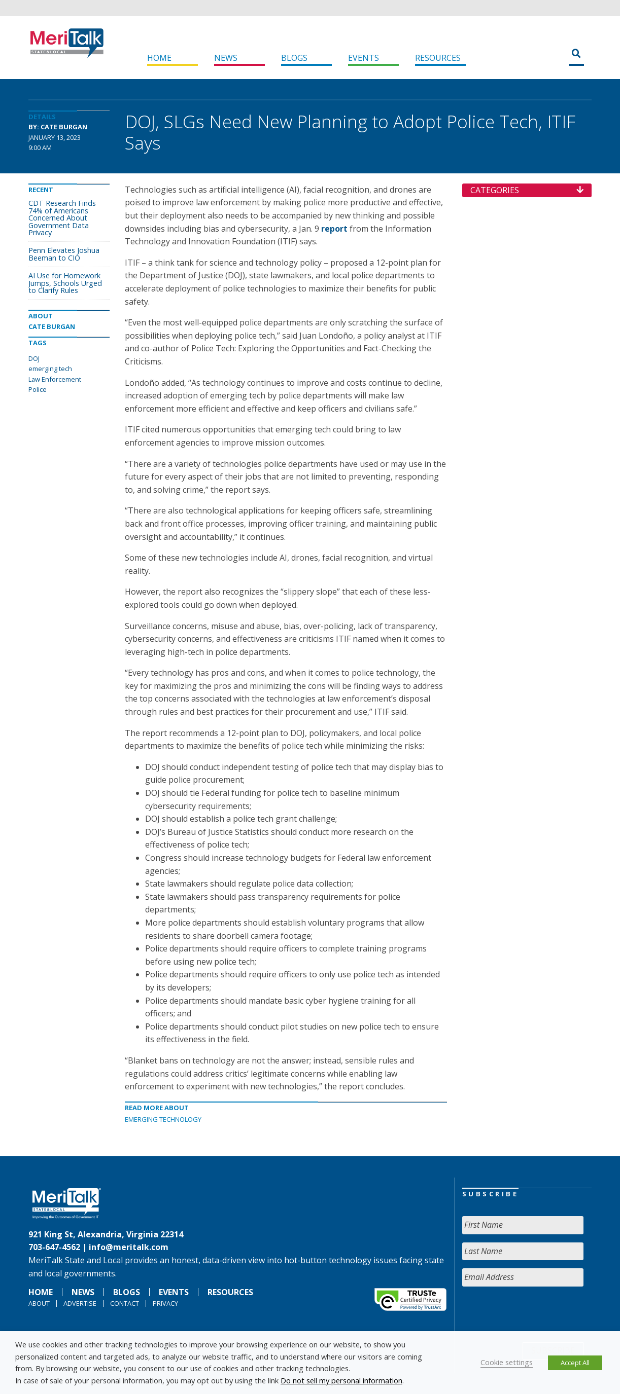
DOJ (34, 358)
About (39, 1303)
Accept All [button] (575, 1362)
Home (159, 57)
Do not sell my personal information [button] (341, 1380)
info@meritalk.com (128, 1247)
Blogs (294, 57)
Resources (438, 57)
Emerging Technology (163, 1119)
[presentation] (539, 1314)
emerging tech (50, 368)
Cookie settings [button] (506, 1362)
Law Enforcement (54, 379)
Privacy (165, 1303)
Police (37, 389)
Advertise (79, 1303)
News (225, 57)
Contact (124, 1303)
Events (363, 57)
